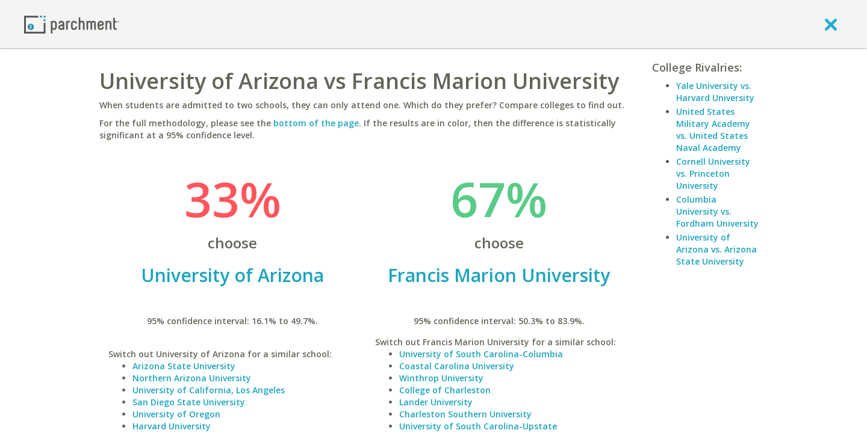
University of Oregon (176, 414)
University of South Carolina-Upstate (478, 426)
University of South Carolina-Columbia (481, 354)
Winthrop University (441, 378)
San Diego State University (188, 402)
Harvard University (171, 426)
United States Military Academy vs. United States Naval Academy (713, 129)
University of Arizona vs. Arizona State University (716, 249)
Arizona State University (183, 366)
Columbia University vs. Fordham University (717, 211)
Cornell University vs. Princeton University (713, 173)
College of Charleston (445, 390)
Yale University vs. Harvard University (715, 91)
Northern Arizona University (191, 378)
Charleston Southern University (465, 414)
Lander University (436, 402)
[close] (831, 24)
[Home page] (71, 23)
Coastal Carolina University (456, 366)
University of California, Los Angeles (208, 390)
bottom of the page (316, 123)
